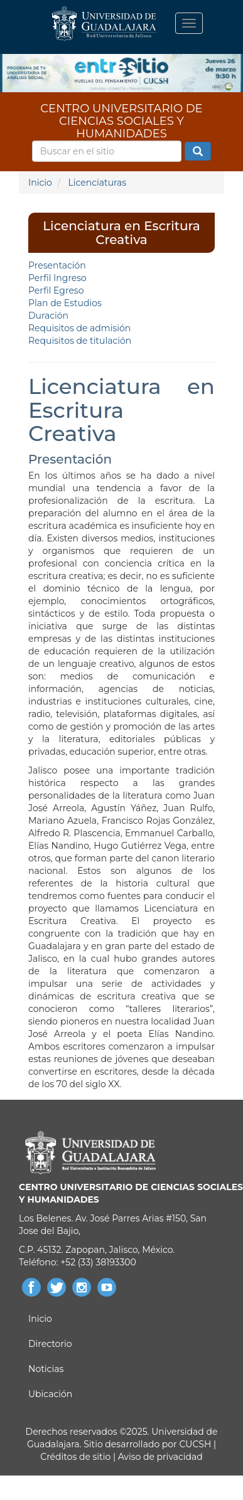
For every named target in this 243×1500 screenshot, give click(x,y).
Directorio (50, 1343)
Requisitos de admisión (79, 328)
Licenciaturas (97, 182)
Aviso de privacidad (159, 1456)
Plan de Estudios (65, 303)
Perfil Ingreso (57, 278)
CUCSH (195, 1444)
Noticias (45, 1369)
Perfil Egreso (56, 290)
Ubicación (50, 1394)
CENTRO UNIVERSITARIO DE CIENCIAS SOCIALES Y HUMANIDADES (121, 113)
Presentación (57, 265)
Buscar (198, 152)
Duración (48, 315)
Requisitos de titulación (79, 340)
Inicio (40, 182)
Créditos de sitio (75, 1456)
